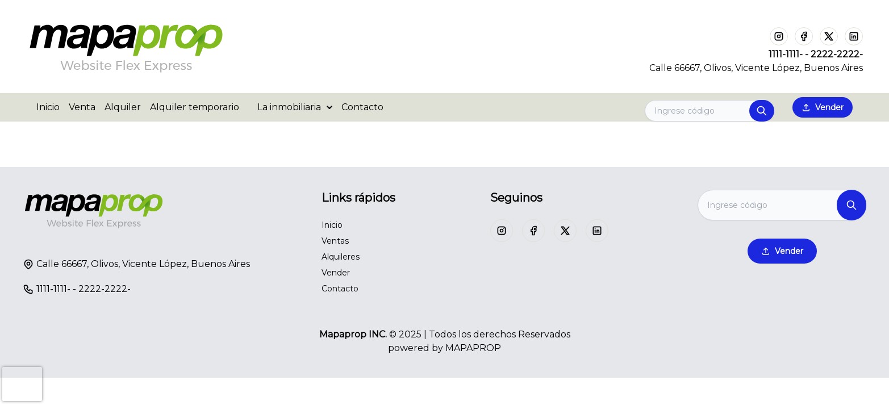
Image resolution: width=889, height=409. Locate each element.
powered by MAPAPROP (444, 348)
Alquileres (341, 257)
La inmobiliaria (294, 107)
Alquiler (123, 107)
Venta (82, 107)
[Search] (709, 111)
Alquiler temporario (194, 107)
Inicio (48, 107)
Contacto (362, 107)
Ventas (335, 241)
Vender (823, 107)
